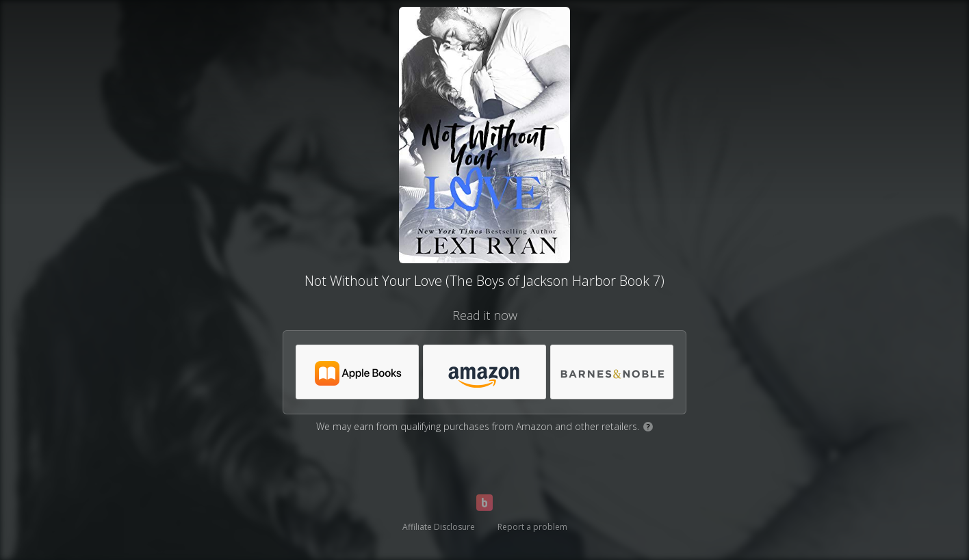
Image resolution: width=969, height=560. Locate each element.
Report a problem (532, 527)
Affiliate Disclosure (438, 527)
